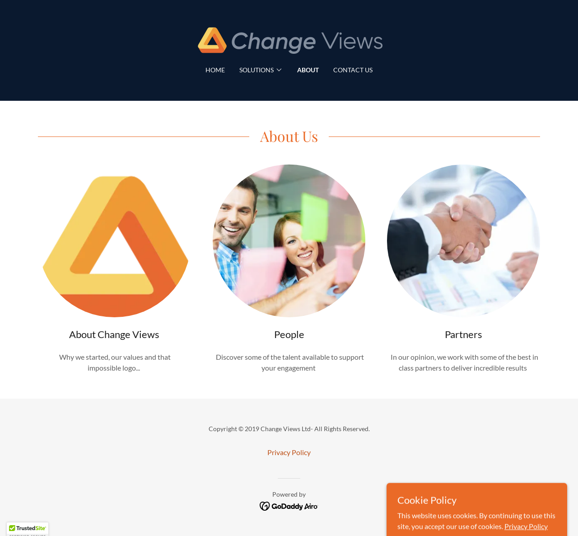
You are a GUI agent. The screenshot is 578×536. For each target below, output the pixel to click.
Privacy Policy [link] (289, 452)
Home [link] (215, 70)
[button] (261, 70)
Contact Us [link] (353, 70)
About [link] (308, 70)
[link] (289, 38)
